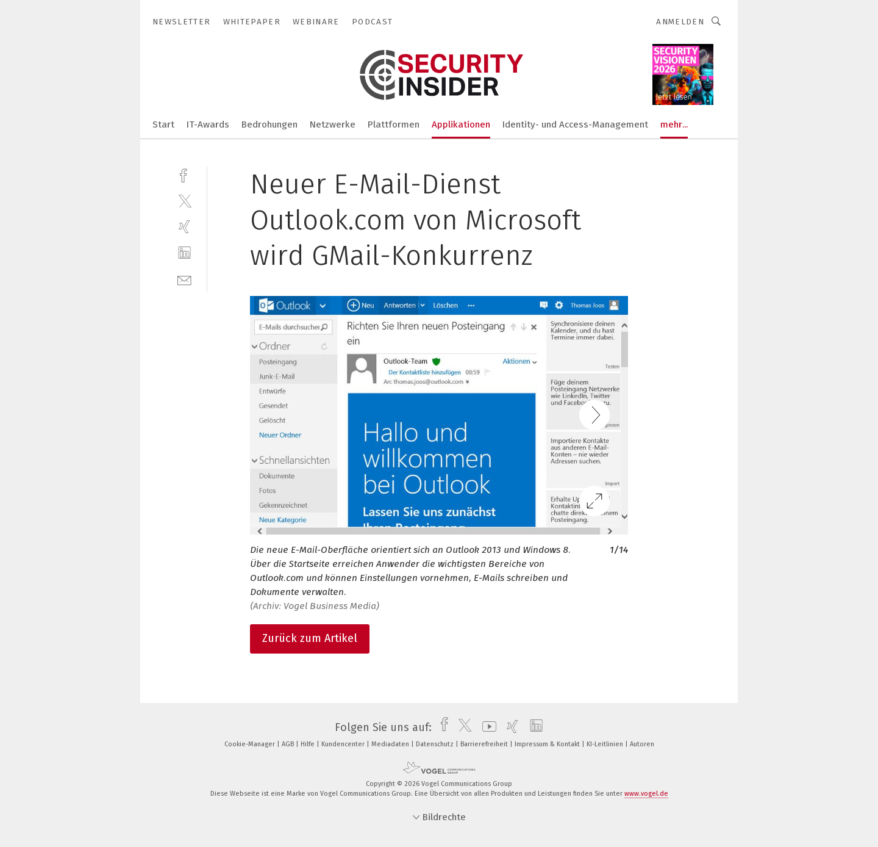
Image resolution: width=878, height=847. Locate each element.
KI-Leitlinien (606, 744)
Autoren (642, 744)
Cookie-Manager (250, 744)
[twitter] (184, 200)
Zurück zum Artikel (309, 638)
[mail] (184, 279)
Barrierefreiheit (485, 744)
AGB (289, 744)
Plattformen (393, 124)
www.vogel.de (646, 794)
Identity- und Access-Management (575, 124)
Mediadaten (391, 744)
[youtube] (486, 727)
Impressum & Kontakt (548, 744)
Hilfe (308, 744)
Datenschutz (435, 744)
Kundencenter (343, 744)
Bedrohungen (269, 124)
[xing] (184, 226)
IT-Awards (208, 124)
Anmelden (680, 21)
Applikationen (461, 124)
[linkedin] (184, 253)
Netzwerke (332, 124)
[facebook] (184, 174)
